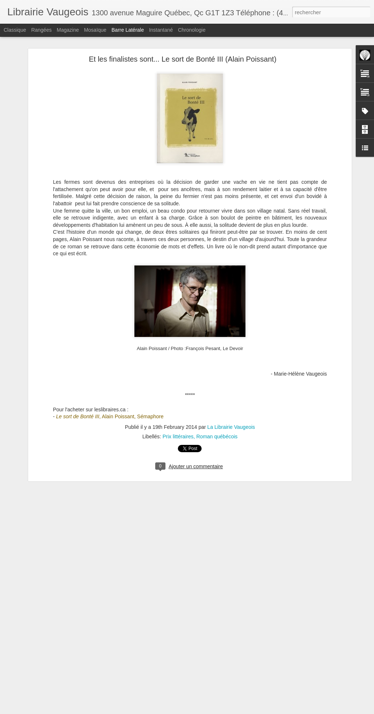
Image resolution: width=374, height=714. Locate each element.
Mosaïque (95, 30)
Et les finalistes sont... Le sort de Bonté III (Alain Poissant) (182, 59)
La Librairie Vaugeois (231, 427)
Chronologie (192, 30)
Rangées (41, 30)
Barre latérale (127, 30)
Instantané (161, 30)
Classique (15, 30)
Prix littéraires (178, 436)
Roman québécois (216, 436)
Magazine (68, 30)
